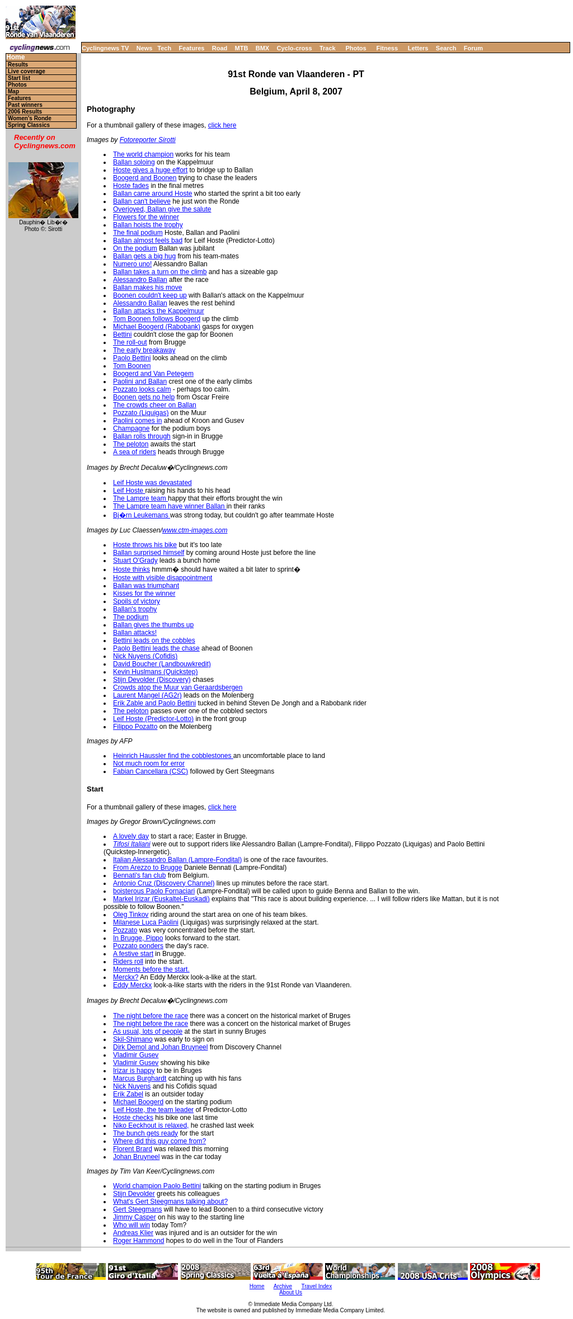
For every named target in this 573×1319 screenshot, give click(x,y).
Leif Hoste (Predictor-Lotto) (153, 719)
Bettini (122, 334)
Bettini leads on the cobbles (154, 640)
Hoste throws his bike (145, 545)
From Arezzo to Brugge (147, 868)
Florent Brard (132, 1149)
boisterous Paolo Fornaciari (154, 891)
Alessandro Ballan (140, 280)
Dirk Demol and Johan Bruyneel (160, 1047)
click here (222, 125)
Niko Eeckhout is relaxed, (151, 1125)
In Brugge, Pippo (138, 938)
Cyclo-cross (294, 48)
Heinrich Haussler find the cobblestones (173, 756)
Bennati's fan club (139, 875)
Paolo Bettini (132, 358)
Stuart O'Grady (135, 560)
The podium (130, 617)
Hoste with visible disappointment (162, 578)
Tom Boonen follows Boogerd (156, 319)
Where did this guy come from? (159, 1141)
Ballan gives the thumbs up (153, 625)
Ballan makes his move (147, 287)
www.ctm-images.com (195, 530)
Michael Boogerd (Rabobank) (156, 327)
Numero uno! (132, 264)
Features (192, 48)
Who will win (131, 1225)
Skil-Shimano (133, 1039)
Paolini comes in (137, 421)
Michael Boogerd (138, 1102)
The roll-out (130, 342)
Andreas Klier (133, 1233)
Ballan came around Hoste (152, 193)
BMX (262, 48)
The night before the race (150, 1016)
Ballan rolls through (142, 436)
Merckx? (125, 977)
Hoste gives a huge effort (150, 170)
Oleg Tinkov (130, 914)
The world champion (143, 154)
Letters (418, 48)
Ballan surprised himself (148, 553)
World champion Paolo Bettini (157, 1186)
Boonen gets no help (144, 397)
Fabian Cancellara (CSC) (150, 771)
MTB (241, 48)
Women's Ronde (29, 118)
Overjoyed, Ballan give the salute (162, 209)
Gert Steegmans (137, 1209)
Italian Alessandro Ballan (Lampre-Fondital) (177, 860)
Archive (283, 1286)
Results (18, 65)
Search (446, 48)
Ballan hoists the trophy (148, 225)
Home (15, 57)
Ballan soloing (134, 162)
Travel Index (317, 1286)
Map (13, 91)
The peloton (130, 444)
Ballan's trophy (135, 609)
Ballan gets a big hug (144, 256)
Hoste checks (133, 1118)
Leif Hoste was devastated (152, 483)
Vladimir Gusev (135, 1055)
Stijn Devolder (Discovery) (152, 680)
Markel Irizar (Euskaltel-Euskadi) (161, 899)
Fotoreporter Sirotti (148, 140)
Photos (355, 48)
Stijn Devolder (134, 1194)
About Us (290, 1292)
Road (220, 48)
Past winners (25, 105)
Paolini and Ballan (140, 381)
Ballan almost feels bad (147, 240)
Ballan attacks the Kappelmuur (158, 311)
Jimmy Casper (134, 1217)
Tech (164, 48)
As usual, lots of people (147, 1031)
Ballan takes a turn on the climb (159, 272)
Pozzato (125, 930)
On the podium (135, 248)
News (145, 48)
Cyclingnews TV (105, 48)
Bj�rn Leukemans (141, 515)
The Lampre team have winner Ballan (170, 506)
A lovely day (131, 836)
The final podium (138, 233)
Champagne (131, 428)
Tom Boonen (132, 366)
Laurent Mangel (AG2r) (147, 695)
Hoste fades (131, 186)
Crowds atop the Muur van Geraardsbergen (177, 687)
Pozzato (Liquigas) (140, 413)
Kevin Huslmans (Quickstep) (155, 672)
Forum (473, 48)
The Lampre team (140, 498)
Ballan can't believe (142, 201)
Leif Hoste (129, 490)
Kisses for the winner (144, 593)
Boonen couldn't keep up (150, 295)
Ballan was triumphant (146, 586)
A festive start (133, 954)
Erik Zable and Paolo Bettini (154, 703)
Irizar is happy (134, 1071)
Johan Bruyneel (136, 1157)
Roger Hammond (138, 1241)
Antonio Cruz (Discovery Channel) (163, 883)
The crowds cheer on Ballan (154, 405)
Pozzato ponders (138, 946)
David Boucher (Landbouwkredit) (162, 664)
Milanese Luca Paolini (146, 922)
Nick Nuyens (132, 1086)
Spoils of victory (136, 601)
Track (328, 48)
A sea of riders (134, 452)
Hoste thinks (131, 569)
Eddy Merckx (132, 985)
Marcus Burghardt (139, 1078)
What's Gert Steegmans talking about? (170, 1201)
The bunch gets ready (145, 1133)
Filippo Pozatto (135, 727)
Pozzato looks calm (142, 389)
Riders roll (128, 961)
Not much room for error (149, 763)
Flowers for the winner (146, 217)
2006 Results (25, 112)
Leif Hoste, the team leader (153, 1110)
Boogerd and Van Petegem (153, 374)
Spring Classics (29, 125)
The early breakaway (144, 350)
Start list (19, 78)
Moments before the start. (151, 969)
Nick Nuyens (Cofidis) (145, 656)
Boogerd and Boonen (144, 178)
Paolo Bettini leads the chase (156, 648)
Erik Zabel (128, 1094)
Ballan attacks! (135, 633)
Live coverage (26, 71)
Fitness (387, 48)
